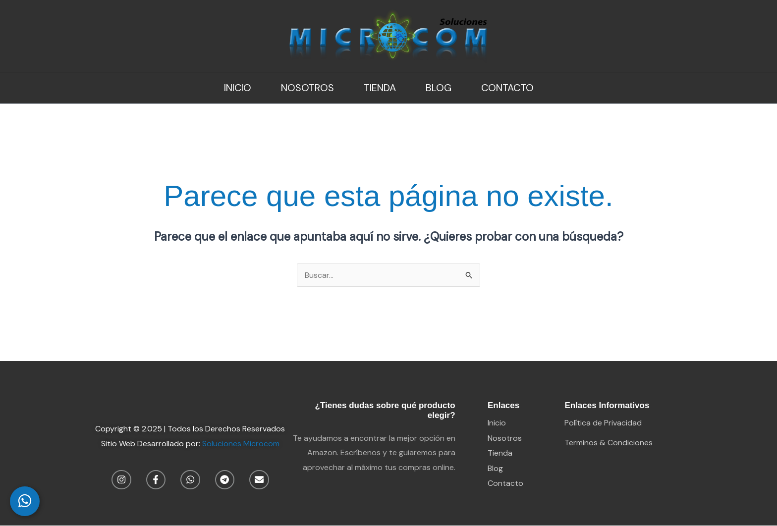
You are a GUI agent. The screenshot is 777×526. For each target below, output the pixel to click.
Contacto (507, 87)
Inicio (237, 87)
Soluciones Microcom (240, 443)
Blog (438, 87)
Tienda (380, 87)
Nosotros (307, 87)
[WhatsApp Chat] (25, 501)
